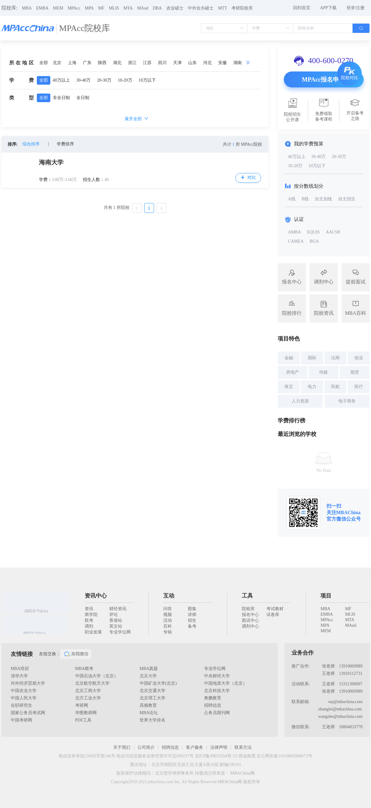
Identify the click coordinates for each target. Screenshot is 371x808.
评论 (113, 614)
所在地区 (21, 62)
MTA (128, 8)
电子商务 (347, 401)
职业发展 (93, 632)
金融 (288, 358)
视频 (167, 614)
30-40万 (83, 80)
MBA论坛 (149, 712)
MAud (143, 8)
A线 (292, 199)
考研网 (81, 705)
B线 (305, 199)
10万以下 (147, 80)
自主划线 (323, 199)
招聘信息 (212, 705)
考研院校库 (242, 8)
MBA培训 (20, 668)
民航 (335, 386)
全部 (43, 62)
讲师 (192, 614)
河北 (207, 62)
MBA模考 (84, 668)
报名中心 (250, 614)
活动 (167, 620)
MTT (222, 8)
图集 (192, 608)
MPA (89, 8)
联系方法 (243, 747)
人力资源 (300, 401)
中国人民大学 (24, 698)
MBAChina (348, 512)
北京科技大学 (217, 690)
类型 (21, 97)
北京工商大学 (88, 690)
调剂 (89, 626)
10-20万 (125, 80)
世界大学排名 (152, 720)
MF (101, 8)
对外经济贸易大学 (28, 683)
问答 (167, 608)
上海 (72, 62)
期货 (354, 372)
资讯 (89, 608)
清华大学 (19, 676)
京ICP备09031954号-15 (216, 756)
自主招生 (346, 199)
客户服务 (194, 747)
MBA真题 (149, 668)
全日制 (82, 97)
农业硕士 (175, 8)
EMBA (42, 8)
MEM (58, 8)
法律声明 (218, 747)
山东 (192, 62)
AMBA (294, 232)
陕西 (102, 62)
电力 (312, 386)
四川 (162, 62)
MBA (27, 8)
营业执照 (247, 756)
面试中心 (250, 620)
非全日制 (61, 97)
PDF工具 (83, 720)
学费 (21, 80)
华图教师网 (86, 712)
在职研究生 (21, 705)
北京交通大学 (152, 690)
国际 (312, 358)
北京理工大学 (152, 698)
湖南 (237, 62)
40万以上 (61, 80)
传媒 (323, 372)
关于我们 (121, 747)
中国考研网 (21, 720)
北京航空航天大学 (92, 683)
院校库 (248, 608)
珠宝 (288, 386)
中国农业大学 (24, 690)
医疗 (358, 386)
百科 (167, 626)
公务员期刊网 (217, 712)
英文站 (115, 626)
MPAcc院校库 (84, 28)
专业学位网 (120, 632)
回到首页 (301, 8)
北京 (57, 62)
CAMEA (296, 241)
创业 (358, 358)
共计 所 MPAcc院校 (242, 144)
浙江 (132, 62)
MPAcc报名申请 (324, 79)
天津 (177, 62)
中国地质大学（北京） (225, 683)
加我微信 (75, 654)
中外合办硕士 (201, 8)
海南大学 (51, 162)
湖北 (117, 62)
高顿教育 (148, 705)
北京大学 (148, 676)
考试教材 (275, 608)
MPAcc (74, 8)
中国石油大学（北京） (96, 676)
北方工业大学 (88, 698)
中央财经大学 (217, 676)
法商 (335, 358)
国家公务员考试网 (28, 712)
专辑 (167, 632)
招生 (192, 620)
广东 (87, 62)
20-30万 (104, 80)
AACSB (333, 232)
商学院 (91, 614)
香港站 (115, 620)
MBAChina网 (242, 773)
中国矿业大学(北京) (158, 683)
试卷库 (272, 614)
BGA (314, 241)
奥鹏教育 (212, 698)
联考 (89, 620)
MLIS (114, 8)
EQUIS (313, 232)
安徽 (222, 62)
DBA (157, 8)
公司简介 (146, 747)
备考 (192, 626)
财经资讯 (117, 608)
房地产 (292, 372)
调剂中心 (250, 626)
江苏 (147, 62)
